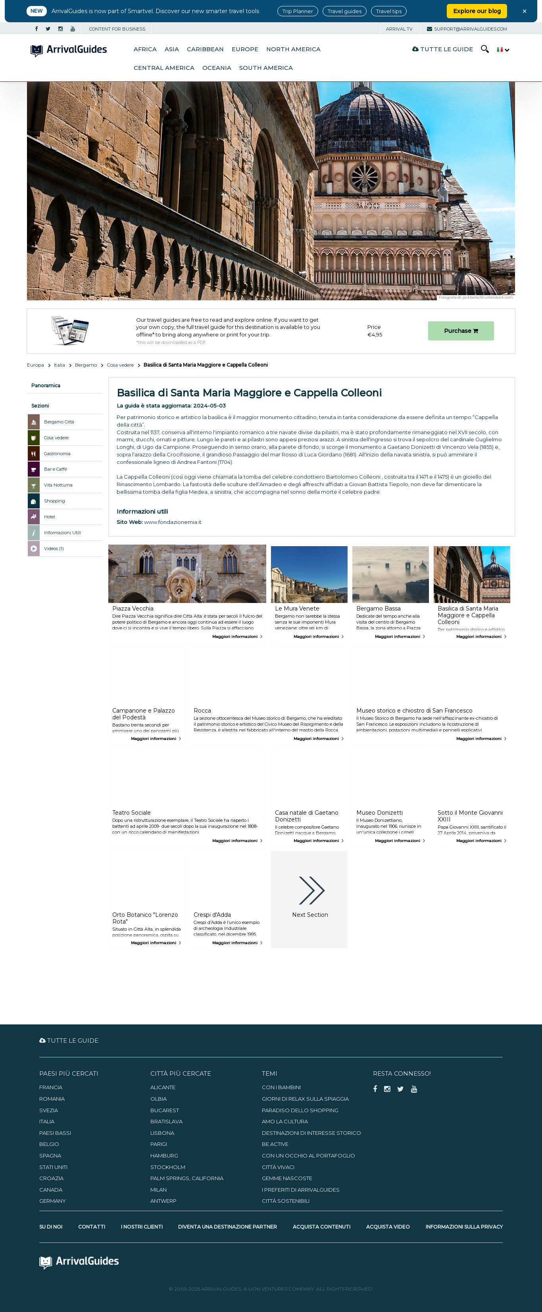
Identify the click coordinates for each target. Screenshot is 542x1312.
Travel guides (344, 11)
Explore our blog (477, 11)
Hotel (49, 517)
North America (293, 49)
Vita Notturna (58, 485)
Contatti (91, 1227)
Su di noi (50, 1227)
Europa (35, 365)
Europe (245, 49)
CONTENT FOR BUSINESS (117, 29)
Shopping (54, 501)
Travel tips (389, 11)
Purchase (461, 330)
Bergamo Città (59, 422)
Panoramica (45, 385)
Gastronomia (57, 453)
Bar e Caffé (55, 469)
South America (266, 67)
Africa (145, 49)
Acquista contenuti (321, 1227)
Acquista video (388, 1227)
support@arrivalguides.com (467, 29)
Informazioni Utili (62, 532)
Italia (59, 365)
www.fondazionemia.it (173, 522)
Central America (164, 67)
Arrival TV (399, 29)
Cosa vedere (120, 365)
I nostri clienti (142, 1227)
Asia (172, 49)
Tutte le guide (442, 49)
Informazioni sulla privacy (464, 1227)
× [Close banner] (524, 11)
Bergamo (86, 365)
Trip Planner (298, 11)
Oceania (216, 67)
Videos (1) (54, 548)
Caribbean (205, 49)
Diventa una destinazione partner (227, 1227)
